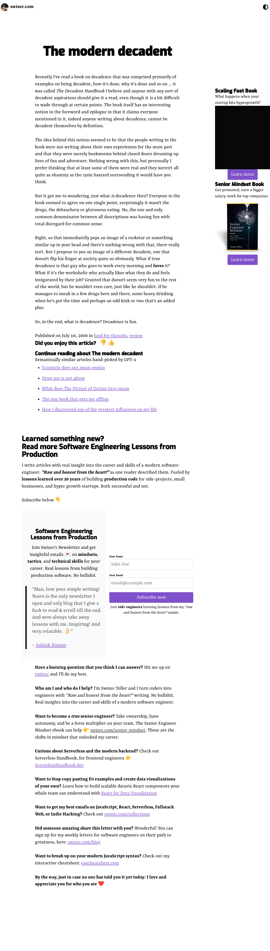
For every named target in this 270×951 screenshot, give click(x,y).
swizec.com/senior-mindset (117, 730)
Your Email (116, 575)
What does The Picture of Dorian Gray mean (85, 388)
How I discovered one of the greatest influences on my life (99, 409)
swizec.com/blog (84, 842)
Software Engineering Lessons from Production (64, 534)
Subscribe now (151, 597)
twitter (42, 674)
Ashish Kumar (51, 645)
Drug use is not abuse (63, 378)
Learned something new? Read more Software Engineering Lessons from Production (99, 446)
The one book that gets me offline (75, 399)
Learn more (242, 174)
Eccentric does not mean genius (73, 367)
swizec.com (22, 6)
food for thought (110, 335)
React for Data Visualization (129, 793)
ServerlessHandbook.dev (59, 765)
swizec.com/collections (127, 814)
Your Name (116, 556)
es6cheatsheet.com (100, 863)
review (135, 335)
